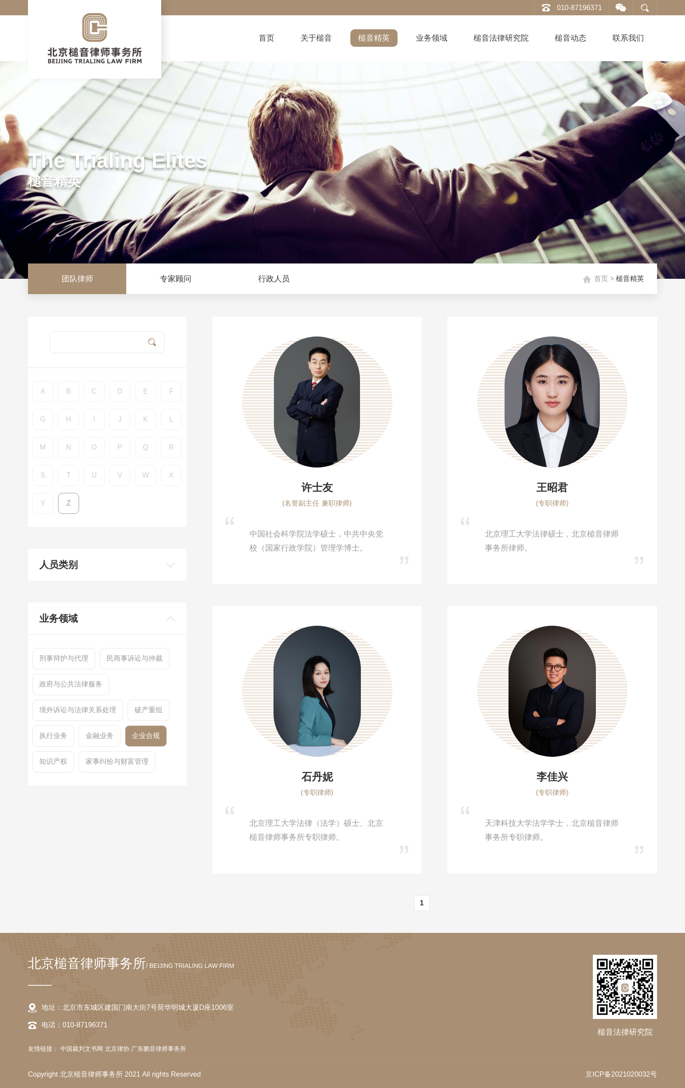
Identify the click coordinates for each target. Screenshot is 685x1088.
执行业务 (53, 735)
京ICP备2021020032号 (621, 1074)
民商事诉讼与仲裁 (135, 658)
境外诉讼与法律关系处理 (77, 710)
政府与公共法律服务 (70, 684)
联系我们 (628, 38)
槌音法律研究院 (501, 38)
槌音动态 (570, 38)
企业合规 (146, 735)
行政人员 (274, 278)
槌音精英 (374, 38)
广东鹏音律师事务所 (158, 1048)
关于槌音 (316, 38)
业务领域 (431, 38)
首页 (266, 38)
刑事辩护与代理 (63, 658)
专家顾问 (175, 278)
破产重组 (149, 710)
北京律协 (118, 1048)
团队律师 (77, 278)
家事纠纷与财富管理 (117, 761)
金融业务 (100, 735)
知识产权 (53, 761)
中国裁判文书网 (82, 1048)
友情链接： (43, 1048)
